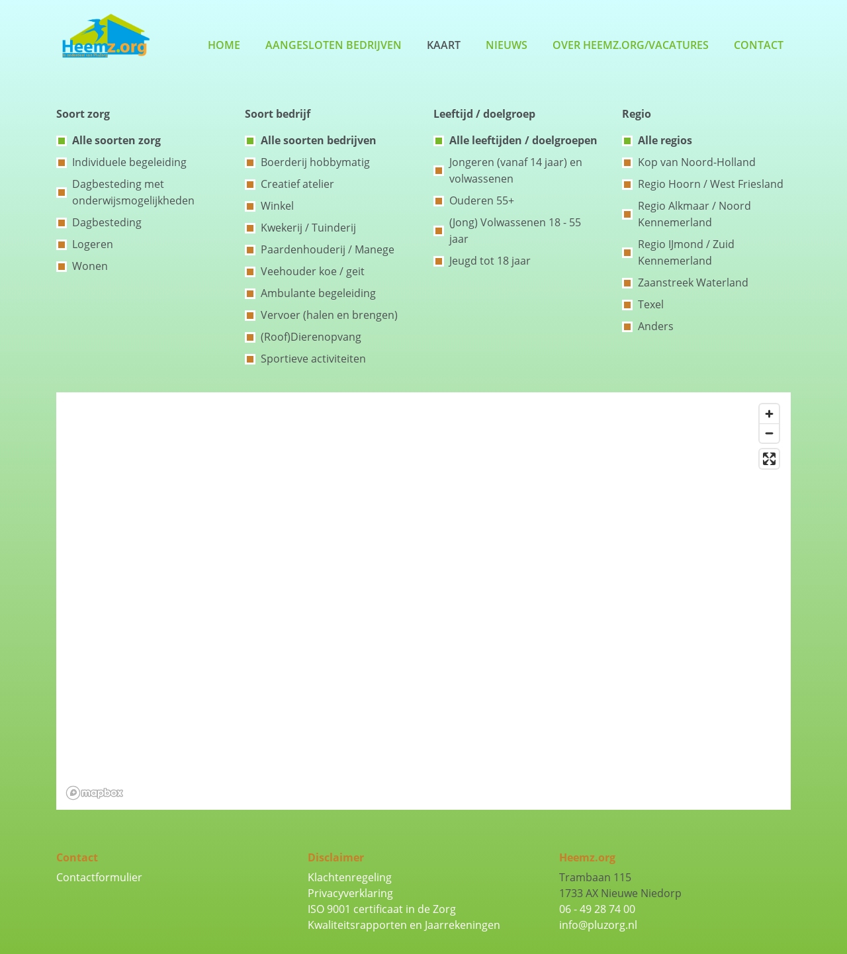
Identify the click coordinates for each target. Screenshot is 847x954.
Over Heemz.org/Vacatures (631, 45)
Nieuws (506, 45)
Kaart (444, 45)
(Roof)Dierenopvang (311, 336)
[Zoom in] (769, 413)
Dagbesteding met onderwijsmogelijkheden (133, 192)
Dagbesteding (107, 222)
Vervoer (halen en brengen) (329, 315)
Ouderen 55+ (481, 200)
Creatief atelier (297, 184)
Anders (656, 326)
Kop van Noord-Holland (697, 162)
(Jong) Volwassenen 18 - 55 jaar (515, 230)
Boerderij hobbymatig (315, 162)
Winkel (277, 205)
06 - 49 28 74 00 (597, 909)
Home (224, 45)
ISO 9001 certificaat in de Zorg (382, 909)
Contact (758, 45)
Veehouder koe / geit (313, 271)
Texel (651, 304)
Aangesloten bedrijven (333, 45)
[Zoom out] (769, 433)
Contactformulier (99, 877)
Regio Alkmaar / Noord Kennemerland (694, 214)
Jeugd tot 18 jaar (490, 260)
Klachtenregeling (350, 877)
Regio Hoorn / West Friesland (710, 184)
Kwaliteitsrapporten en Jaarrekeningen (404, 925)
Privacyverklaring (350, 893)
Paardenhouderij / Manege (327, 249)
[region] (423, 601)
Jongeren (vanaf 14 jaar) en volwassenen (515, 170)
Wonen (90, 266)
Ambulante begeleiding (318, 293)
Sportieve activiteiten (313, 358)
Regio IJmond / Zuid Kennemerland (686, 252)
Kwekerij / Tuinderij (308, 227)
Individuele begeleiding (129, 162)
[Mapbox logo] (95, 793)
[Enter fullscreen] (769, 458)
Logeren (92, 244)
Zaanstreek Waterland (693, 282)
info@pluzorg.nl (598, 925)
